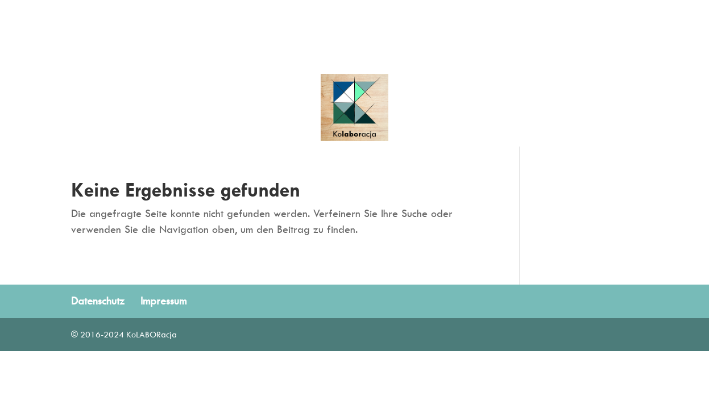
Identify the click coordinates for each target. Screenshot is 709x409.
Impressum (163, 300)
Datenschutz (98, 300)
